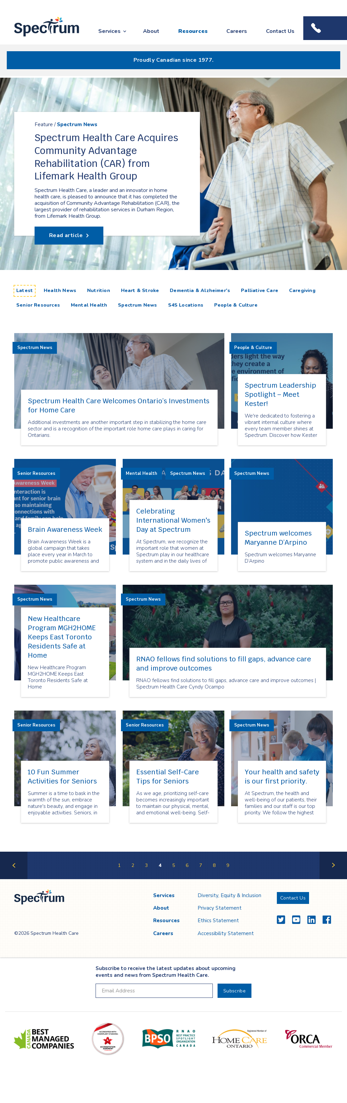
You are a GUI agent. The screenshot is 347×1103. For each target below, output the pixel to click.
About (151, 31)
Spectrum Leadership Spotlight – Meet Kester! (280, 394)
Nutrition (98, 290)
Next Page (333, 878)
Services (109, 31)
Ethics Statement (218, 920)
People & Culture (236, 305)
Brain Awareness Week (65, 529)
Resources (193, 31)
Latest (26, 290)
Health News (60, 290)
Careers (236, 31)
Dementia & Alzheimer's (200, 290)
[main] (173, 478)
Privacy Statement (220, 908)
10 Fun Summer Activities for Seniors (62, 777)
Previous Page (14, 878)
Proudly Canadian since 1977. (174, 60)
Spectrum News (77, 124)
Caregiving (302, 290)
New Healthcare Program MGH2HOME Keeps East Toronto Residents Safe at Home (62, 637)
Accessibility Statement (226, 933)
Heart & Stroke (140, 290)
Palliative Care (259, 290)
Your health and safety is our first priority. (282, 777)
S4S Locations (185, 305)
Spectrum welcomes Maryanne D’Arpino (278, 538)
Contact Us (280, 31)
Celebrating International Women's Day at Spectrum (173, 520)
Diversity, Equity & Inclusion (229, 895)
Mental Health (89, 305)
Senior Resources (38, 305)
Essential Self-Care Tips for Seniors (167, 777)
